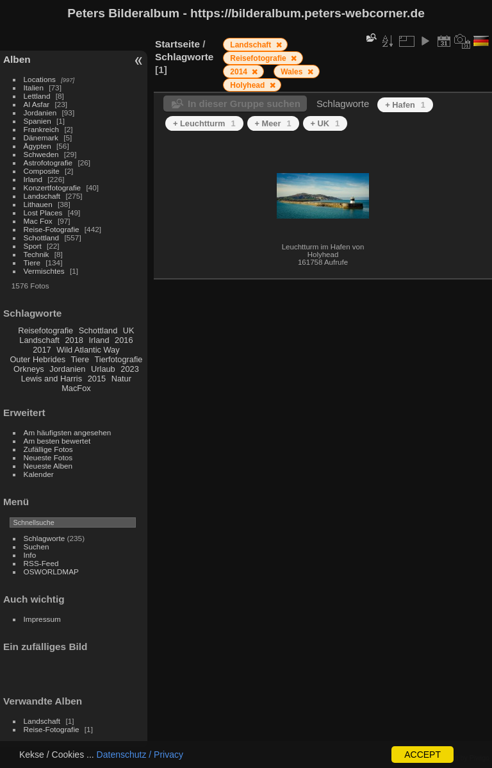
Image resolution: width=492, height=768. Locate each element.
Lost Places (43, 212)
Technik (36, 254)
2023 (129, 369)
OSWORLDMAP (51, 571)
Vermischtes (44, 271)
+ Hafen (405, 105)
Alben (17, 59)
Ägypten (37, 146)
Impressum (42, 619)
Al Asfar (37, 104)
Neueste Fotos (48, 457)
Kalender (39, 474)
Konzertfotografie (52, 187)
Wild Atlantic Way (87, 350)
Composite (42, 171)
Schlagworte (44, 538)
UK (129, 330)
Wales (293, 71)
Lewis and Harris (51, 378)
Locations (40, 79)
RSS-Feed (41, 563)
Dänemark (41, 137)
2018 (74, 340)
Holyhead (248, 85)
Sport (33, 246)
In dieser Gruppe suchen (244, 103)
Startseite (177, 43)
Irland (33, 179)
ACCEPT (422, 754)
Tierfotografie (119, 359)
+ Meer (273, 123)
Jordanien (40, 112)
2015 (97, 378)
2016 (124, 340)
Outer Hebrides (37, 359)
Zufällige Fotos (48, 449)
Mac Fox (38, 221)
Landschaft (42, 196)
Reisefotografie (45, 330)
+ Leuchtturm (204, 123)
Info (30, 555)
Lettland (37, 96)
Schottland (42, 237)
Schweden (41, 154)
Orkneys (28, 369)
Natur (121, 378)
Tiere (32, 262)
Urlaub (103, 369)
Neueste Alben (48, 466)
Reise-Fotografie (51, 229)
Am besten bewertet (57, 441)
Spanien (37, 121)
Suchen (36, 546)
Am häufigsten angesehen (67, 432)
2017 (42, 350)
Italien (34, 87)
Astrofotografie (48, 162)
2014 (239, 71)
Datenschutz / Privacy (140, 754)
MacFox (76, 388)
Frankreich (42, 129)
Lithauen (38, 204)
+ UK (325, 123)
